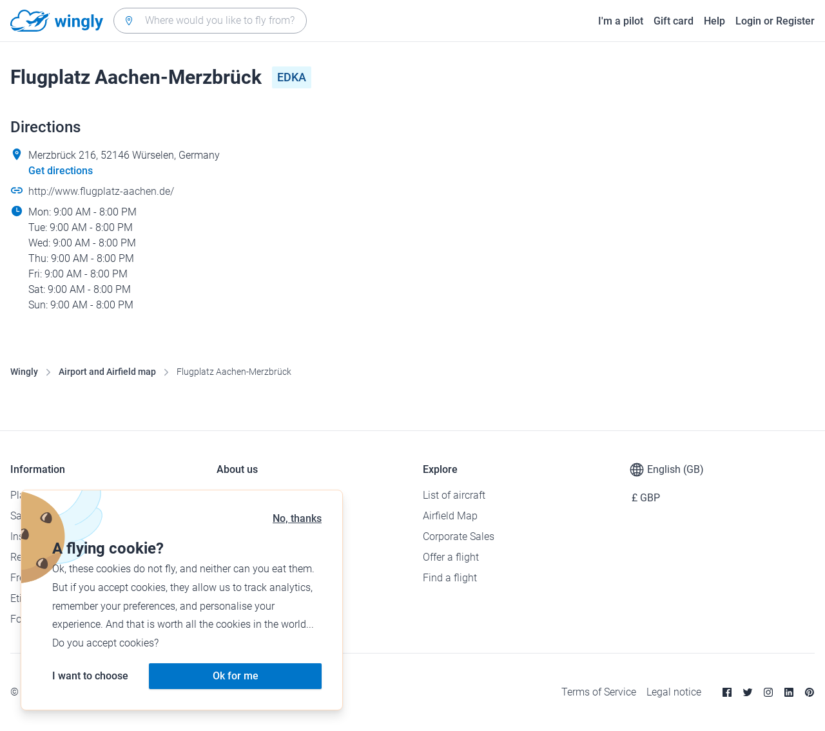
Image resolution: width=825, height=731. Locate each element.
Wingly (24, 371)
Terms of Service (598, 692)
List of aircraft (454, 495)
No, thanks (297, 518)
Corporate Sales (458, 536)
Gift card (674, 21)
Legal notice (673, 692)
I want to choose (90, 676)
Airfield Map (450, 516)
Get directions (60, 171)
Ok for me (235, 676)
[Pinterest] (809, 692)
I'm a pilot (620, 21)
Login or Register (775, 21)
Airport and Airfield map (107, 371)
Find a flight (450, 578)
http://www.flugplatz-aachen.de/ (101, 191)
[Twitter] (747, 692)
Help (714, 21)
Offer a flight (451, 557)
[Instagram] (768, 692)
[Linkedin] (789, 692)
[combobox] (210, 21)
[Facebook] (727, 692)
